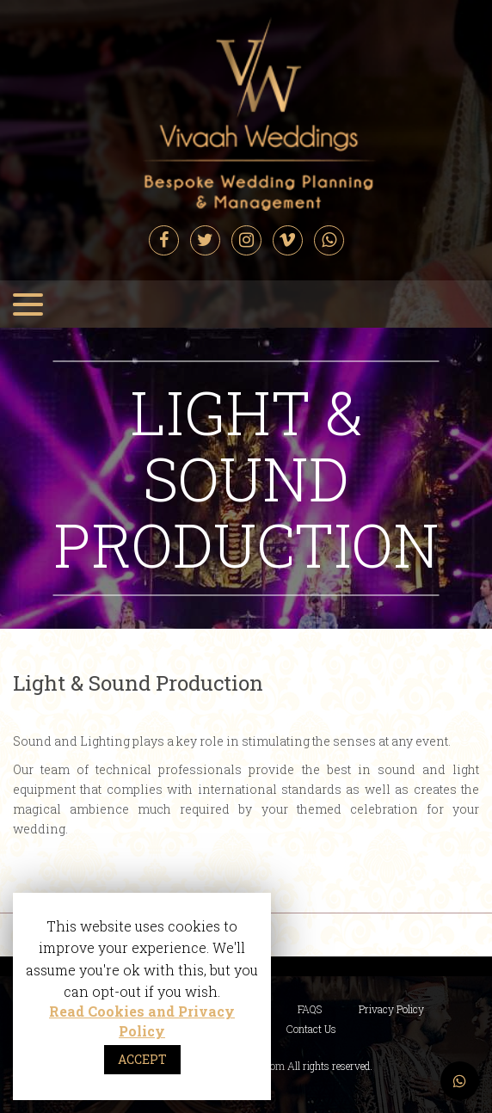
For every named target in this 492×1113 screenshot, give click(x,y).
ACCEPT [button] (142, 1059)
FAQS (310, 1009)
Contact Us (311, 1029)
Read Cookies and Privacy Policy (142, 1021)
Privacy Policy (391, 1009)
